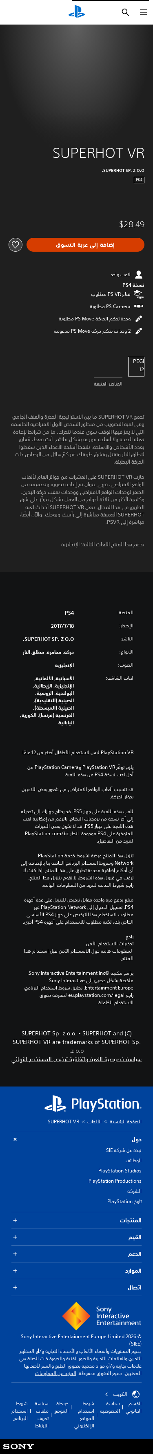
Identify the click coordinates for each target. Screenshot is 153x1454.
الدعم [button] (76, 1254)
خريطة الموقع (61, 1407)
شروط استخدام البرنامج (19, 1411)
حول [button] (76, 1139)
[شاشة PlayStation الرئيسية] (77, 12)
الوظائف (134, 1160)
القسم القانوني (134, 1407)
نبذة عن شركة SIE (124, 1150)
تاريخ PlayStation (124, 1201)
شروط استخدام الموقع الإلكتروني (84, 1414)
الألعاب (94, 1121)
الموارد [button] (76, 1271)
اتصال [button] (76, 1288)
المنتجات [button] (76, 1220)
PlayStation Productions (115, 1180)
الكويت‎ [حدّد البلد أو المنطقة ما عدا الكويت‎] (122, 1394)
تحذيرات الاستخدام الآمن (109, 943)
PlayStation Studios (120, 1170)
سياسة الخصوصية (110, 1407)
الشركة (134, 1191)
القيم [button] (76, 1237)
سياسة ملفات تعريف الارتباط (42, 1414)
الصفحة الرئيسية (126, 1121)
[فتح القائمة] (144, 12)
